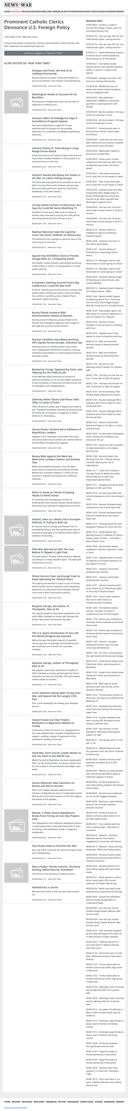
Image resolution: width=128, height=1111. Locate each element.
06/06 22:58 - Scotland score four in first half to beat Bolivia (103, 243)
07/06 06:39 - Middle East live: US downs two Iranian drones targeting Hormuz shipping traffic (103, 89)
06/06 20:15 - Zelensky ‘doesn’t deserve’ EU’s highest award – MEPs (104, 290)
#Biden (120, 11)
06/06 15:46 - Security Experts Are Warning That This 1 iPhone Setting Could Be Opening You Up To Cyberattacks (103, 461)
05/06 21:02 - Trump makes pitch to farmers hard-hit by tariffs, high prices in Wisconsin (104, 967)
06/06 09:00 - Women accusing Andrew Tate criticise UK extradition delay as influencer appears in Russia (104, 773)
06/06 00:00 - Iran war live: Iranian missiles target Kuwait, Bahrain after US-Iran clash (103, 911)
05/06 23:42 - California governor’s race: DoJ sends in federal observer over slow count (102, 944)
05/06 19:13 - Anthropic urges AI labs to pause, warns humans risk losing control (105, 1023)
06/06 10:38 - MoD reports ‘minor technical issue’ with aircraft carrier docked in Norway (102, 686)
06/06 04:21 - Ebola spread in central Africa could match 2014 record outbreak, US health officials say (103, 880)
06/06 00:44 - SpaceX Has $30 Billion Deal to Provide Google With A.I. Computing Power (103, 899)
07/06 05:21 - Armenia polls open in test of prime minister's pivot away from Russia (103, 131)
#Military (47, 11)
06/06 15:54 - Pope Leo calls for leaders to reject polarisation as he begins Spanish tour (104, 448)
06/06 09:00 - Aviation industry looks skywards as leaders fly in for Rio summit (103, 762)
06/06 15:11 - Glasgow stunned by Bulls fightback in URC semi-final (105, 486)
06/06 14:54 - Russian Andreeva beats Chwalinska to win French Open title (104, 506)
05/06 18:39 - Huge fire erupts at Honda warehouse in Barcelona (101, 1053)
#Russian (36, 11)
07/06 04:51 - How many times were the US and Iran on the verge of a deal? (104, 175)
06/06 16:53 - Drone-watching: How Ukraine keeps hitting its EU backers (103, 393)
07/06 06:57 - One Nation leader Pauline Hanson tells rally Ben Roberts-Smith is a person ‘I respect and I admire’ (104, 68)
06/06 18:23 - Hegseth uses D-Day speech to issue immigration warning (103, 335)
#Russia (26, 11)
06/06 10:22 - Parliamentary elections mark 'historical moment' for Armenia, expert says (104, 709)
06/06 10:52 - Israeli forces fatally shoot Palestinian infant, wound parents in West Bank (104, 664)
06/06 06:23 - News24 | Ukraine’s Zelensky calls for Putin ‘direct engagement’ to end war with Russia (103, 838)
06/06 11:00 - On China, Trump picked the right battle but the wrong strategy (104, 654)
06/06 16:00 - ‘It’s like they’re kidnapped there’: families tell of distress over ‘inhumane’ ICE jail (105, 436)
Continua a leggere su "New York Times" (43, 53)
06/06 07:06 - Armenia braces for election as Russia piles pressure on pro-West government (103, 815)
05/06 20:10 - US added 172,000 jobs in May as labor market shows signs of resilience (104, 1012)
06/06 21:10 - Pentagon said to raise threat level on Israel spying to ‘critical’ (104, 262)
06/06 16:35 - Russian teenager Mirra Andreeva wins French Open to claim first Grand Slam (103, 402)
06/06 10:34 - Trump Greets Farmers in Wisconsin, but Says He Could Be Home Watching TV (104, 697)
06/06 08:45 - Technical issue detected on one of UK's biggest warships (104, 795)
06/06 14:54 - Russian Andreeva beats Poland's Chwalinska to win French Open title (104, 515)
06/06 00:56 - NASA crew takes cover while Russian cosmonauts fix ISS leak (104, 890)
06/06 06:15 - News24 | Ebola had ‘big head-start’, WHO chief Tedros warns (104, 848)
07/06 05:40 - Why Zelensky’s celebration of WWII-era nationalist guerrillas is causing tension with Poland (102, 102)
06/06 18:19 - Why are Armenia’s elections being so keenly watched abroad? (102, 344)
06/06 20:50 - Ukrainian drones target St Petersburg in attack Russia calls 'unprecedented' (104, 279)
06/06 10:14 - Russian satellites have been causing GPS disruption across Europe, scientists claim (103, 720)
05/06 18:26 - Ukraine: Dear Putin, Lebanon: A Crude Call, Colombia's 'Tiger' (102, 1070)
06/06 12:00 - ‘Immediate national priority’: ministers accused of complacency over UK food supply (102, 610)
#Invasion (77, 11)
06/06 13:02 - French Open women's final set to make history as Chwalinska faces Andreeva (103, 599)
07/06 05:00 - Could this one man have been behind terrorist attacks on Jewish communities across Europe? (104, 142)
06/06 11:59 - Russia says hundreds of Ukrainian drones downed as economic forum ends (104, 622)
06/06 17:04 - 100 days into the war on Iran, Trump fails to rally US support (104, 377)
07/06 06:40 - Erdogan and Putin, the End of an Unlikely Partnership (103, 80)
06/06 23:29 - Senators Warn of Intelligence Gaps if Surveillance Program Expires (101, 232)
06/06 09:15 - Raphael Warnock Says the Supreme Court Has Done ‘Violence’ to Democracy (104, 751)
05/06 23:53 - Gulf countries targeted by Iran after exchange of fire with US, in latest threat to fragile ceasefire (104, 933)
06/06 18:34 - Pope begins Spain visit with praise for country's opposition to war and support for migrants (104, 313)
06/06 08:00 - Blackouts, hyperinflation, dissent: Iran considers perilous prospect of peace (104, 804)
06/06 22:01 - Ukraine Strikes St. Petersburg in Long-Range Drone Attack (102, 252)
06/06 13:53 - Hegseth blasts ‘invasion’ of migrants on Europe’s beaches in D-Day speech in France (104, 560)
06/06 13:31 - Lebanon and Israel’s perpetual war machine (102, 570)
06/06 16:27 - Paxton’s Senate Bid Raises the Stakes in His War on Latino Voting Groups (104, 425)
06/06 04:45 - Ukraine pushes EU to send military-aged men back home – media (103, 869)
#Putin (67, 11)
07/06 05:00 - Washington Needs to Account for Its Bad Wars (103, 152)
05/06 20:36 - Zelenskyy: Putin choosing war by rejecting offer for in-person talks (105, 989)
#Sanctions (90, 11)
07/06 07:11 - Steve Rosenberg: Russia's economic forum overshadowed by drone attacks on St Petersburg (105, 55)
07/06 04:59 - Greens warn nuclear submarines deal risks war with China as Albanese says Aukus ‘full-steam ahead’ (104, 164)
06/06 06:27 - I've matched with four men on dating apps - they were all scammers (103, 827)
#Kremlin (58, 11)
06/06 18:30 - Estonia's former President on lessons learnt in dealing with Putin (104, 325)
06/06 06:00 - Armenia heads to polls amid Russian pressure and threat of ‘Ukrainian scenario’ (103, 857)
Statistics (16, 11)
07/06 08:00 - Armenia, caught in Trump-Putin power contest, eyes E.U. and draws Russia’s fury (104, 27)
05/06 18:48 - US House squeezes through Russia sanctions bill (102, 1045)
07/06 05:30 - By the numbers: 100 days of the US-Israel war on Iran (105, 113)
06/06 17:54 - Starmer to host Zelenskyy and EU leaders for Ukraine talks (104, 367)
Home (7, 11)
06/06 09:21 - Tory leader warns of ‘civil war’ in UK (104, 741)
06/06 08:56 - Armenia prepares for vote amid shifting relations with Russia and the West (105, 785)
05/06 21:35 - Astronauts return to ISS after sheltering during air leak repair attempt (104, 956)
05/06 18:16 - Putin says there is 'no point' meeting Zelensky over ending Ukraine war (103, 1082)
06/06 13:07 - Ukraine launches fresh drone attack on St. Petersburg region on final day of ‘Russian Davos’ (104, 588)
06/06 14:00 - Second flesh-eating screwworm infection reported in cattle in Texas (104, 549)
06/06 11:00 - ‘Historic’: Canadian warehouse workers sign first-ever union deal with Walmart (102, 644)
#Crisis (101, 11)
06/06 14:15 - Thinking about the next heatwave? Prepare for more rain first (104, 525)
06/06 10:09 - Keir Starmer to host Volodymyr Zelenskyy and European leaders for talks (103, 731)
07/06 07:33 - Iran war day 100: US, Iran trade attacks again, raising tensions (105, 38)
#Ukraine (110, 11)
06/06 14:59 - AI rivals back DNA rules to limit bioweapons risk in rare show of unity (105, 496)
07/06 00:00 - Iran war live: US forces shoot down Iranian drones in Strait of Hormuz (104, 210)
